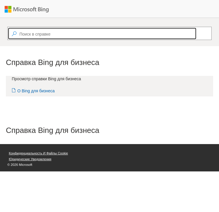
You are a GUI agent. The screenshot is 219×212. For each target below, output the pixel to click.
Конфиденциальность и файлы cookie (38, 153)
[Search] (199, 33)
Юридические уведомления (30, 159)
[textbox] (102, 33)
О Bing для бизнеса (36, 91)
